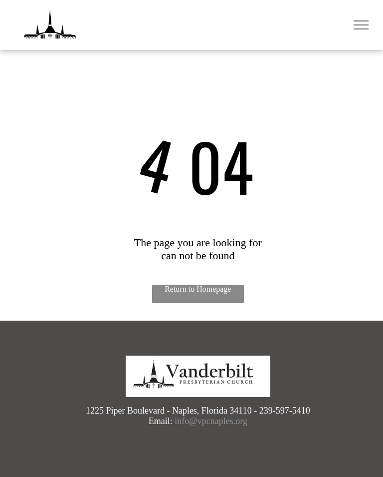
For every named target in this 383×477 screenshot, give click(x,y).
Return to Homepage (198, 289)
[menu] (361, 25)
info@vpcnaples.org (211, 421)
